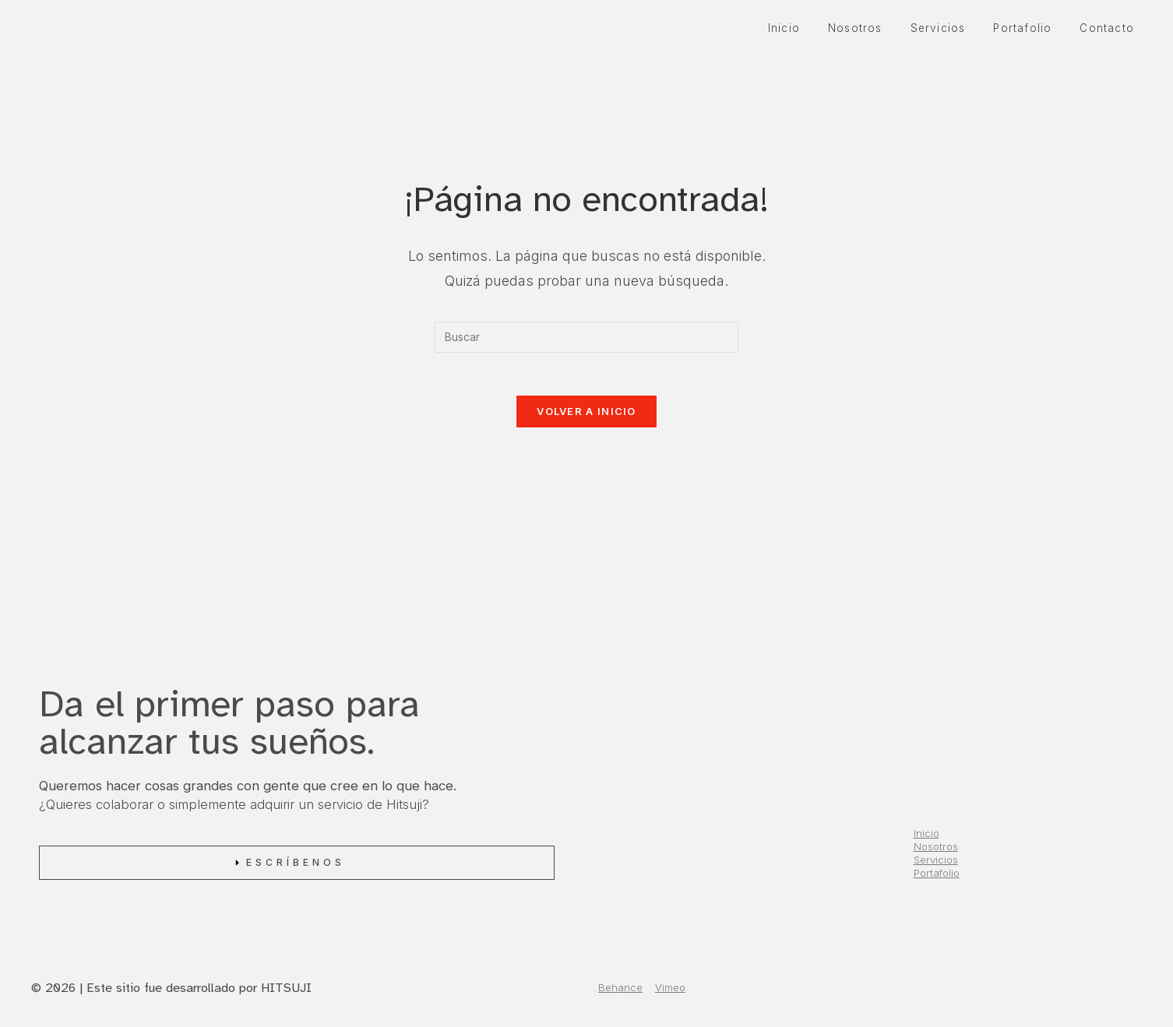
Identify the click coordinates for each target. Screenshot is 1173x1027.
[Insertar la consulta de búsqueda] (586, 337)
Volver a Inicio (586, 416)
